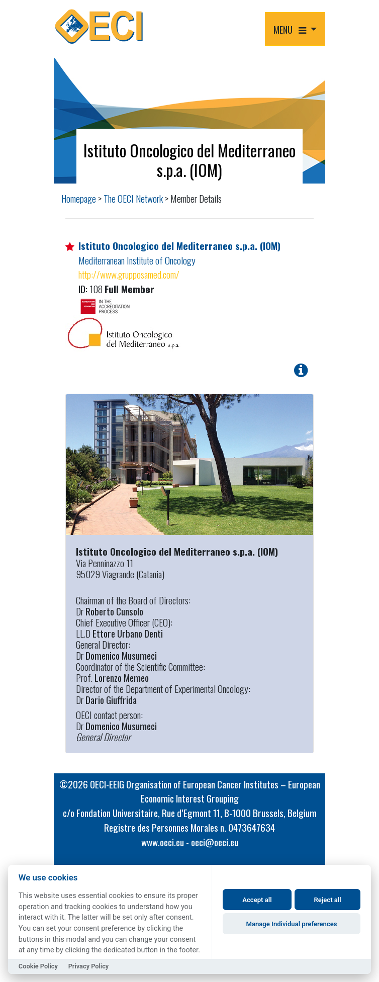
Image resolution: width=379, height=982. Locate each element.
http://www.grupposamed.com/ (128, 274)
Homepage (78, 198)
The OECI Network (133, 198)
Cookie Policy (38, 966)
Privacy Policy (88, 966)
